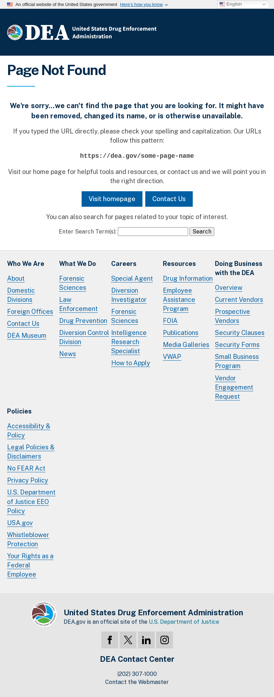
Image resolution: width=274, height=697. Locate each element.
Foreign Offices (30, 311)
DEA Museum (26, 335)
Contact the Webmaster (137, 682)
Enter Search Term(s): (87, 231)
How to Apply (130, 363)
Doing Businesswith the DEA (238, 268)
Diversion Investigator (129, 295)
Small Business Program (237, 361)
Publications (180, 332)
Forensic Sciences (72, 283)
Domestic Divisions (21, 295)
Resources (179, 263)
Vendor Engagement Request (234, 387)
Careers (123, 263)
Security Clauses (240, 332)
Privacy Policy (27, 480)
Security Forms (237, 344)
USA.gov (20, 523)
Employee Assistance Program (179, 299)
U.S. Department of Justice (184, 621)
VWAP (172, 356)
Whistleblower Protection (28, 539)
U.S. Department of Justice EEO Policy (31, 501)
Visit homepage (112, 199)
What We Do (77, 263)
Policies (19, 411)
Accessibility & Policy (28, 430)
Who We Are (25, 263)
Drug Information (188, 278)
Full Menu (260, 34)
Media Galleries (186, 344)
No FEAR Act (26, 468)
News (67, 353)
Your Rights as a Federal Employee (30, 565)
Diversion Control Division (84, 337)
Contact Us (169, 199)
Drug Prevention (83, 320)
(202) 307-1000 (137, 674)
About (16, 278)
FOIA (170, 320)
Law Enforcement (78, 304)
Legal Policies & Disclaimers (31, 451)
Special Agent (132, 278)
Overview (228, 287)
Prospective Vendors (232, 316)
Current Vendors (239, 299)
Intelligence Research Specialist (129, 342)
